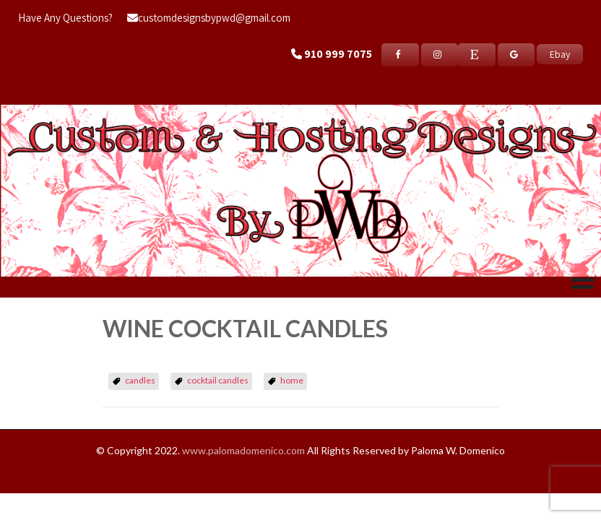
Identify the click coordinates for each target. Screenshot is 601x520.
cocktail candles (217, 380)
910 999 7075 (338, 53)
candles (140, 380)
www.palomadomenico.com (243, 450)
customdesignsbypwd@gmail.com (208, 18)
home (291, 380)
